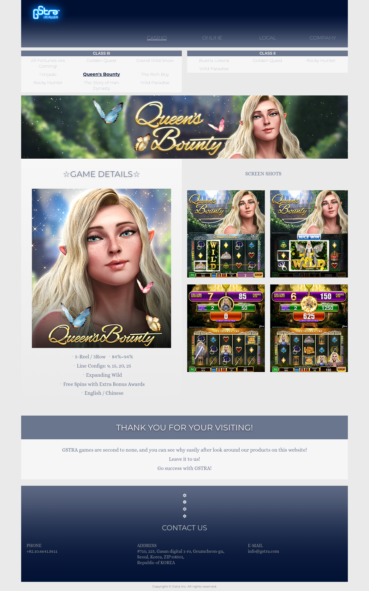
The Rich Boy (155, 74)
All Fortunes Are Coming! (48, 63)
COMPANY (323, 38)
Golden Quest (101, 60)
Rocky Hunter (47, 82)
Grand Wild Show (155, 60)
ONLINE (212, 38)
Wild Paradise (155, 82)
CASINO (157, 38)
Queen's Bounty (101, 74)
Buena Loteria (214, 60)
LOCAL (267, 38)
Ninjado (48, 74)
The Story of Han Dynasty (101, 85)
